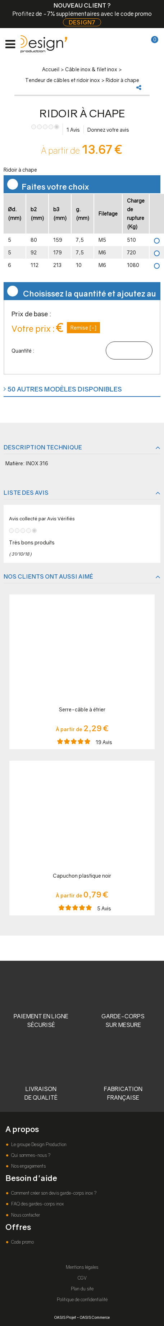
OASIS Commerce (95, 1317)
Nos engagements (28, 1166)
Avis (73, 130)
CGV (82, 1278)
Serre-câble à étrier (82, 709)
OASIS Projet (65, 1317)
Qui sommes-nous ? (30, 1155)
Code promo (22, 1242)
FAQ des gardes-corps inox (37, 1204)
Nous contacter (25, 1215)
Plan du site (82, 1288)
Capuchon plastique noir (82, 876)
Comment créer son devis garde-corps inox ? (53, 1193)
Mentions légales (82, 1267)
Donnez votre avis (108, 130)
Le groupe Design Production (38, 1144)
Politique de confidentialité (82, 1299)
